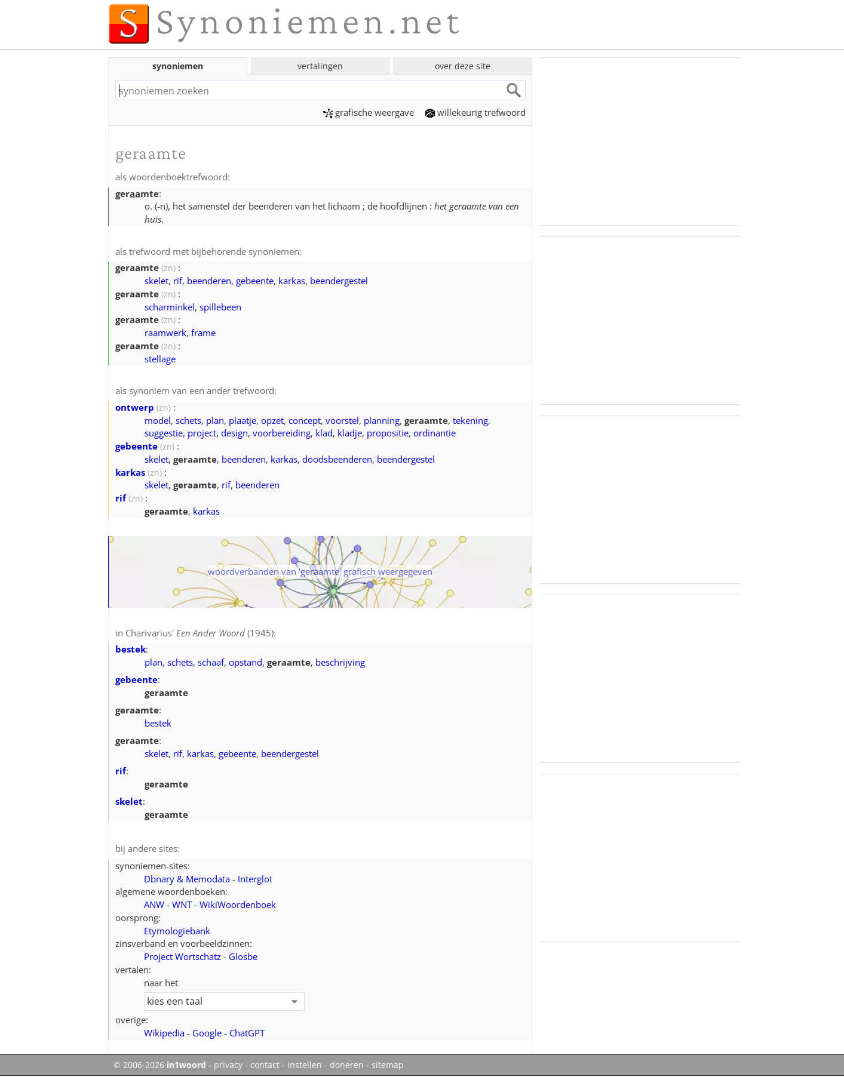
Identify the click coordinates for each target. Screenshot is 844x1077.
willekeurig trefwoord (475, 112)
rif (177, 281)
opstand (245, 662)
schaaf (211, 662)
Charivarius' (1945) (199, 633)
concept (305, 420)
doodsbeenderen (337, 459)
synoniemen (177, 66)
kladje (349, 433)
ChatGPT (247, 1033)
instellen (304, 1065)
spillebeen (220, 307)
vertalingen (320, 66)
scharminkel (170, 307)
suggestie (164, 433)
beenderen (209, 281)
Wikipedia (164, 1033)
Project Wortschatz (182, 956)
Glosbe (243, 956)
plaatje (242, 420)
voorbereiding (282, 433)
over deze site (462, 66)
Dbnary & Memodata (187, 879)
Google (207, 1033)
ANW (154, 904)
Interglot (255, 879)
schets (188, 420)
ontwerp (134, 407)
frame (203, 333)
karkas (291, 281)
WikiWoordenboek (238, 904)
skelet (156, 281)
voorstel (342, 420)
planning (382, 420)
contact (265, 1065)
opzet (272, 420)
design (234, 433)
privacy (228, 1065)
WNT (182, 904)
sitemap (388, 1065)
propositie (388, 433)
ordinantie (434, 433)
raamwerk (165, 333)
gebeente (255, 281)
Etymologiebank (177, 931)
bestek (130, 649)
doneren (347, 1065)
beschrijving (340, 662)
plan (215, 420)
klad (324, 433)
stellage (160, 359)
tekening (470, 420)
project (202, 433)
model (158, 420)
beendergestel (339, 281)
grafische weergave (368, 112)
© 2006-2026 (159, 1065)
